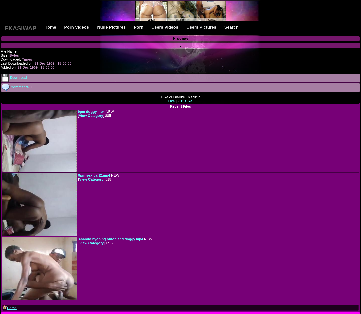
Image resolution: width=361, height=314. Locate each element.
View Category (91, 116)
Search (231, 27)
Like (171, 101)
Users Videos (164, 27)
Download (18, 78)
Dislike (186, 101)
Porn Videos (76, 27)
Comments (20, 87)
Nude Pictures (111, 27)
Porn (138, 27)
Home (50, 27)
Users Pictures (201, 27)
